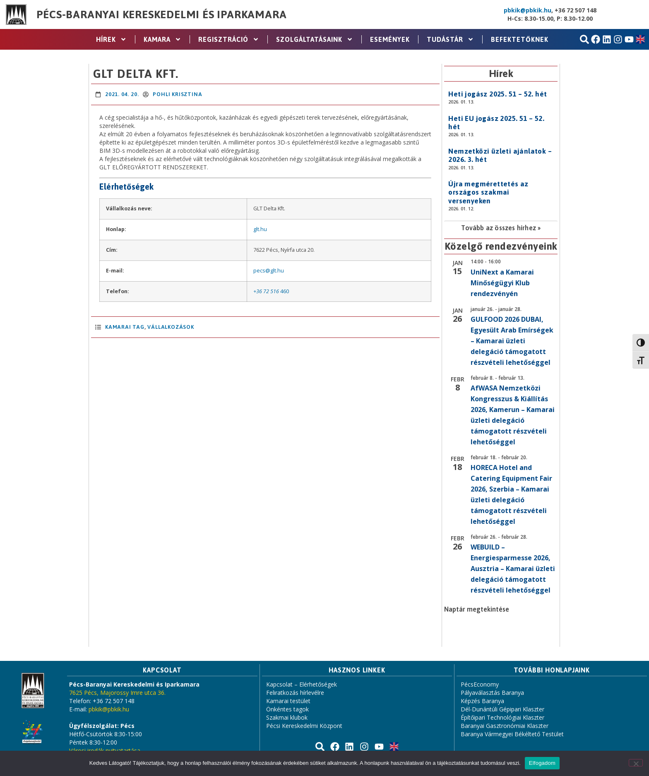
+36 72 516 (266, 291)
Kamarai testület (288, 701)
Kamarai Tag (124, 327)
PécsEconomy (480, 684)
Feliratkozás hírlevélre (295, 692)
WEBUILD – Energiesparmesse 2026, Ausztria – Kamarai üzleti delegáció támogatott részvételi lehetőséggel (513, 568)
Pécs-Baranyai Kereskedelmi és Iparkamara (161, 14)
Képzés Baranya (482, 701)
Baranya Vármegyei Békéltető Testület (512, 734)
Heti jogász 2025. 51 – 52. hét (497, 94)
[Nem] (636, 762)
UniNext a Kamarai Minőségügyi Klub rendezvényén (502, 283)
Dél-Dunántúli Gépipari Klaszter (502, 709)
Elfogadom (542, 763)
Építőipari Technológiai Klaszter (502, 717)
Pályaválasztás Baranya (492, 692)
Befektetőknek (519, 39)
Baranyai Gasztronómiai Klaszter (504, 726)
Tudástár (450, 39)
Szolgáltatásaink (314, 39)
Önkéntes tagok (287, 709)
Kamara (162, 39)
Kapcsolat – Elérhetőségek (301, 684)
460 (284, 291)
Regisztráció (228, 39)
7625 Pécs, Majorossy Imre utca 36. (117, 692)
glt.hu (260, 229)
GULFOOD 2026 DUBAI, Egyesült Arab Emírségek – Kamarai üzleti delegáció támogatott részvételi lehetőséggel (512, 341)
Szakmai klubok (287, 717)
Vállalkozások (170, 327)
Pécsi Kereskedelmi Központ (304, 726)
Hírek (111, 39)
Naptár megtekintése (476, 609)
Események (390, 39)
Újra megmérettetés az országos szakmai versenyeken (488, 192)
